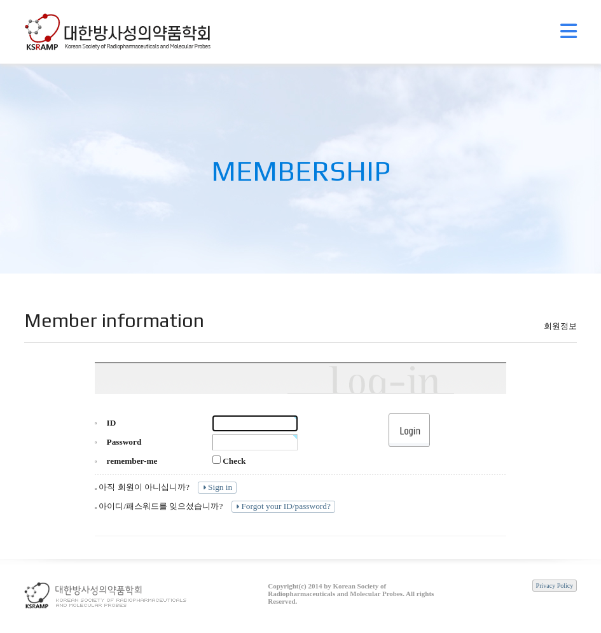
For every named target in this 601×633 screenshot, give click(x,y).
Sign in (216, 487)
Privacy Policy (555, 585)
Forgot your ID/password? (282, 506)
